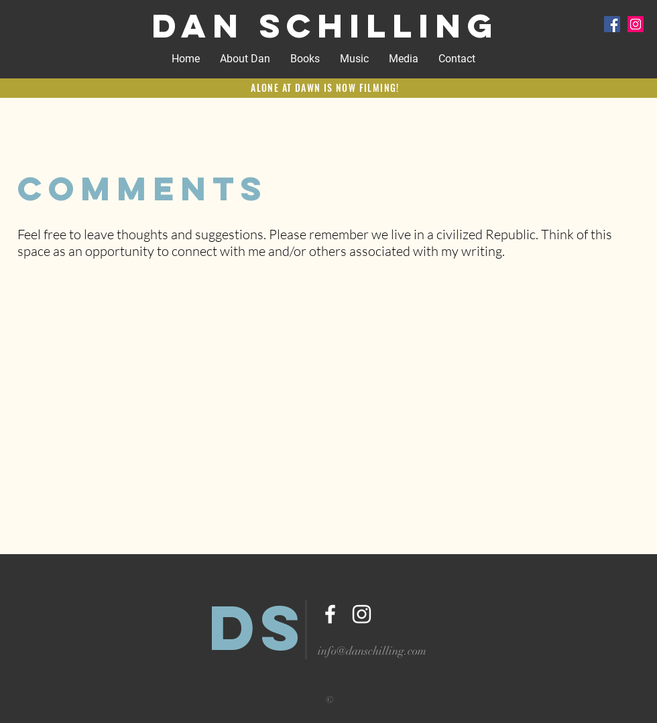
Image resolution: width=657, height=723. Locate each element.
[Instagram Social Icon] (636, 24)
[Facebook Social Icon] (612, 24)
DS (257, 627)
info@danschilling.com (372, 651)
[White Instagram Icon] (361, 614)
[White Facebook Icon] (330, 614)
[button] (354, 59)
